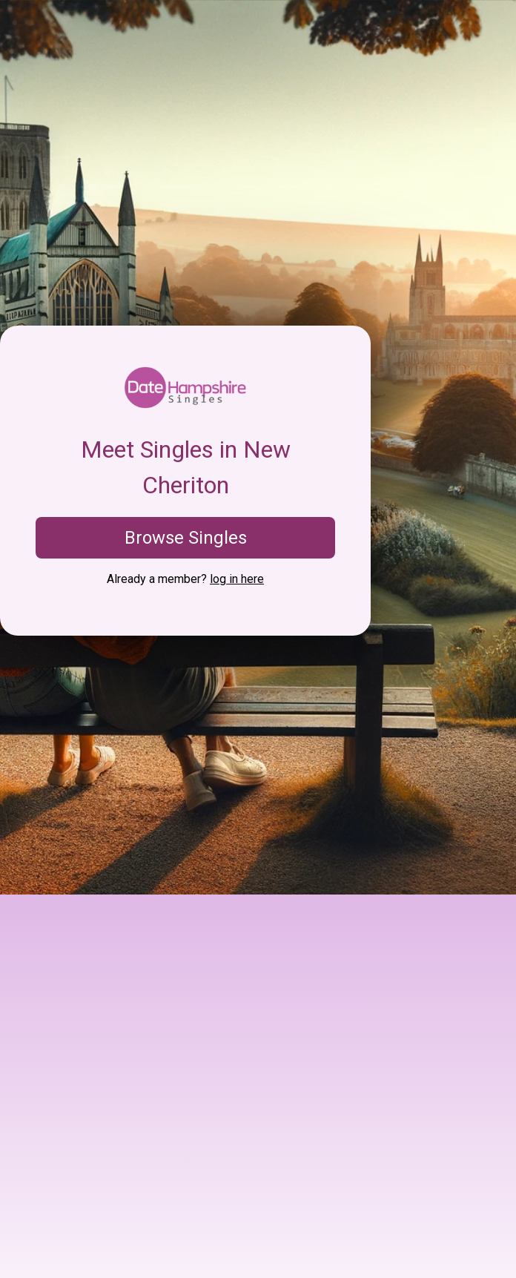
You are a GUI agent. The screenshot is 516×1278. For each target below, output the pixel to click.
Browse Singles (186, 537)
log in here (237, 579)
